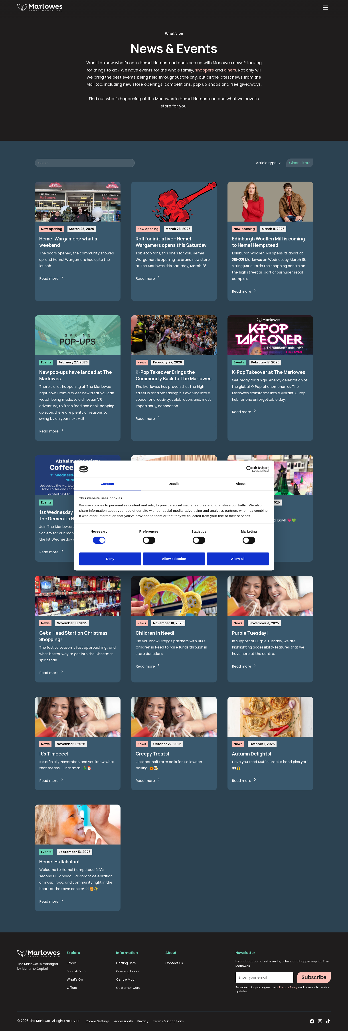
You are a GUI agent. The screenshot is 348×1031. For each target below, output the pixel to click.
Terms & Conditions (168, 1021)
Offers (72, 987)
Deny (110, 559)
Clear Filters (299, 162)
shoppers (204, 70)
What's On (75, 979)
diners (230, 70)
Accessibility (123, 1021)
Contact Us (174, 963)
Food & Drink (76, 971)
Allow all (238, 559)
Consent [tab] (107, 484)
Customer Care (128, 987)
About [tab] (240, 484)
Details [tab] (174, 484)
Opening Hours (127, 971)
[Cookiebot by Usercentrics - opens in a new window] (249, 469)
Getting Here (126, 963)
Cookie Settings (97, 1021)
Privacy (142, 1021)
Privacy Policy (288, 987)
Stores (72, 963)
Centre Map (125, 979)
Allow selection (174, 559)
